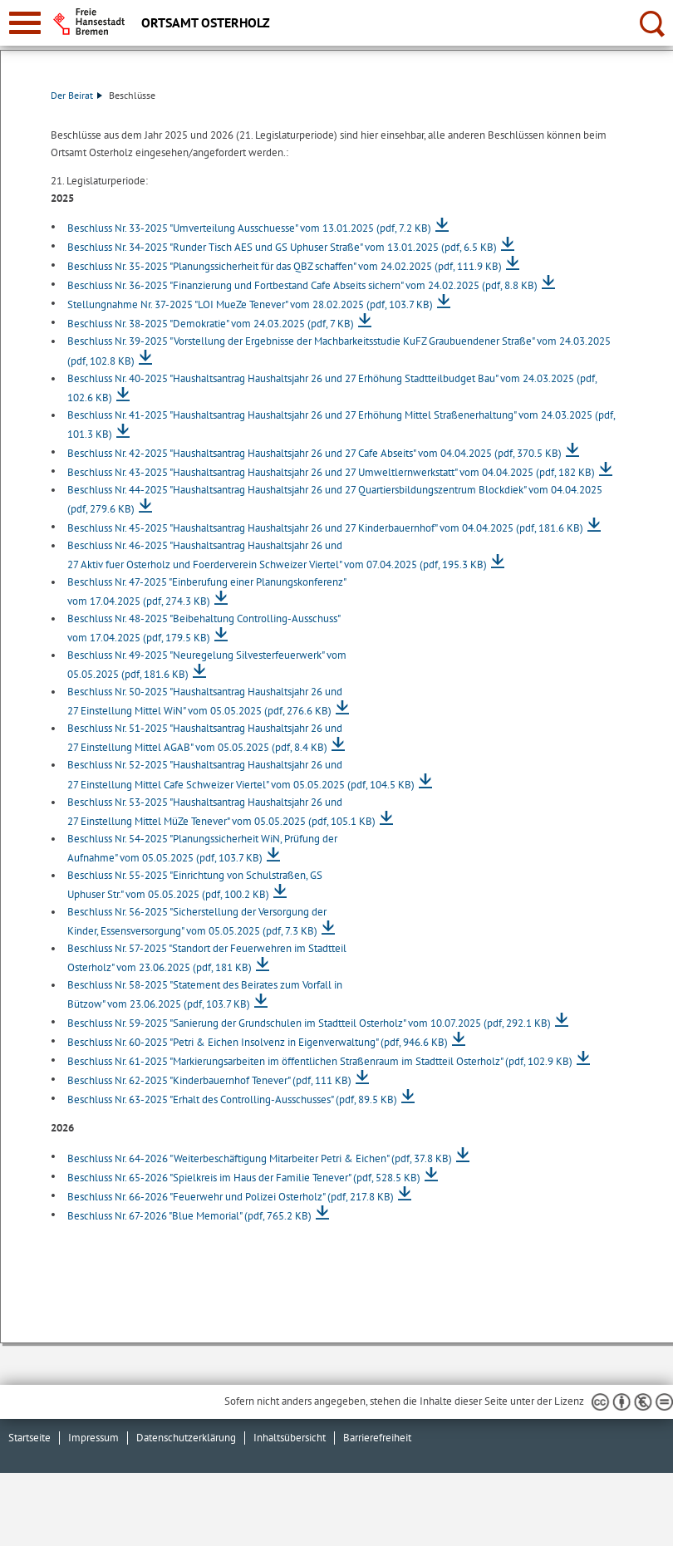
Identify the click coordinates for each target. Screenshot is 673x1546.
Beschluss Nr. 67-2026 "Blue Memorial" (189, 1216)
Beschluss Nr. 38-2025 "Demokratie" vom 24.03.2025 (210, 324)
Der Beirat (76, 95)
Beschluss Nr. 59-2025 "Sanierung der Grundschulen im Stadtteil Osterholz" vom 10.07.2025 (309, 1023)
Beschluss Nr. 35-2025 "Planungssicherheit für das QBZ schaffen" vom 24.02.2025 (284, 266)
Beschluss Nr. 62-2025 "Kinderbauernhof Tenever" (209, 1080)
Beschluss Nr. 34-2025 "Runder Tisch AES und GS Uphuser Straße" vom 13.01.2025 (282, 247)
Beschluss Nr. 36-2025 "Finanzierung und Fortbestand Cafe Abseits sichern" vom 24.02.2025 (302, 285)
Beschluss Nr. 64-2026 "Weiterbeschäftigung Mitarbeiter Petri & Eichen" (259, 1158)
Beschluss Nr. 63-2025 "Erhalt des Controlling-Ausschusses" (232, 1099)
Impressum (93, 1438)
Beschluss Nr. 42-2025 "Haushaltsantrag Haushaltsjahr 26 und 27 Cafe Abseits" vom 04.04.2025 (314, 453)
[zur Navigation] (25, 23)
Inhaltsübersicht (289, 1438)
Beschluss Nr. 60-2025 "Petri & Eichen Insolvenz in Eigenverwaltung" (257, 1042)
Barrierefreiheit (377, 1438)
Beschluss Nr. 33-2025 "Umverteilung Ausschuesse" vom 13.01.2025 (249, 228)
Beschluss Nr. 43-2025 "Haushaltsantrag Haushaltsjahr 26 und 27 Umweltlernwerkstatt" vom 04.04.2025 (331, 472)
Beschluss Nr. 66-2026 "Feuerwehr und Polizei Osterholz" (230, 1197)
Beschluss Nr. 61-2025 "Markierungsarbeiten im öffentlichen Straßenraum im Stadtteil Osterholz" (319, 1061)
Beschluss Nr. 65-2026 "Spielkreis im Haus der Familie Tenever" (243, 1178)
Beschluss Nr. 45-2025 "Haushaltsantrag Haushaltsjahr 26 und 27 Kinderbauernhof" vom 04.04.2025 (325, 528)
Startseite (29, 1438)
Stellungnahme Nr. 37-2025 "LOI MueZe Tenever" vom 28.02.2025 (250, 304)
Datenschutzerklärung (186, 1438)
